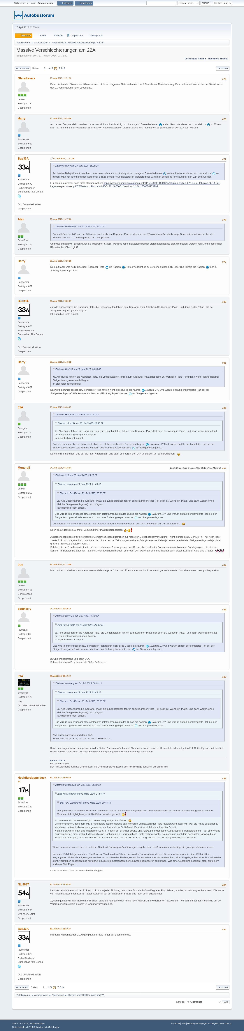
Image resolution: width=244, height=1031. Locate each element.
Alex (21, 219)
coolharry (24, 608)
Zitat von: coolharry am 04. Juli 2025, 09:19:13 (78, 683)
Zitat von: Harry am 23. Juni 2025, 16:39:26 (77, 166)
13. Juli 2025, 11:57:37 (60, 929)
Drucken (222, 68)
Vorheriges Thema (195, 58)
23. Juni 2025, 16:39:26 (60, 118)
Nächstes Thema (218, 58)
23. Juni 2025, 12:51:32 (60, 78)
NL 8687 (23, 884)
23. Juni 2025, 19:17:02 (60, 219)
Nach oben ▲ (226, 1023)
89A (20, 676)
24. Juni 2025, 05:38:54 (60, 468)
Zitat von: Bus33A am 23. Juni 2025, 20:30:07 (78, 369)
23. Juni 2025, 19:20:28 (60, 261)
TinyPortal (175, 1023)
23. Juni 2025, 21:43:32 (60, 362)
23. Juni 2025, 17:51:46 (63, 158)
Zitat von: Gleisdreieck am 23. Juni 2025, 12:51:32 (80, 226)
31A (20, 407)
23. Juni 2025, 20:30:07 (60, 301)
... (47, 68)
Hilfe (184, 1023)
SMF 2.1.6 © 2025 (20, 1023)
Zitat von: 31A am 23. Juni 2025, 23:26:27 (76, 475)
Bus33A (23, 158)
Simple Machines (37, 1023)
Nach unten (22, 68)
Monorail (24, 467)
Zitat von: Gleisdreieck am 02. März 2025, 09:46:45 (85, 803)
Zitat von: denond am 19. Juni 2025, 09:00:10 (78, 785)
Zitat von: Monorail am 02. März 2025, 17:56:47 (81, 794)
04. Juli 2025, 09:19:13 (60, 609)
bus (20, 564)
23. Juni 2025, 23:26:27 (60, 407)
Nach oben (22, 987)
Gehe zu (180, 1001)
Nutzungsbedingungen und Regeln (202, 1023)
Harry (21, 118)
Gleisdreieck (26, 78)
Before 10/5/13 (57, 760)
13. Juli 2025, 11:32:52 (60, 884)
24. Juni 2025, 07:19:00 (60, 564)
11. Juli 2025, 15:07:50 (60, 778)
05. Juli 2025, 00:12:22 (60, 676)
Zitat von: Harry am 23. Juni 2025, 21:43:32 (77, 414)
